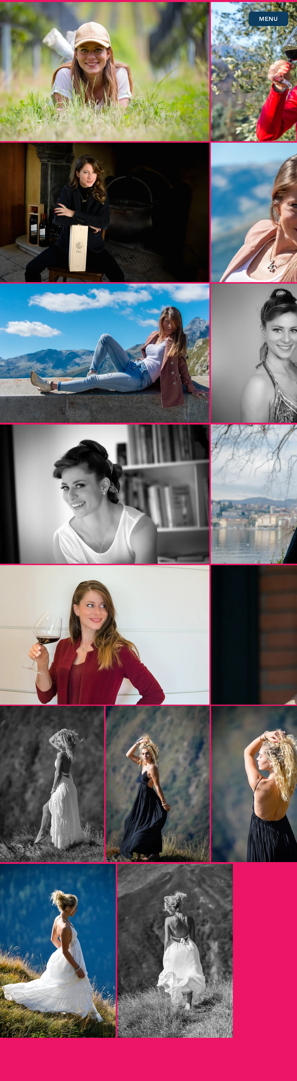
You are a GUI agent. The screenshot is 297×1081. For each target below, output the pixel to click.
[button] (268, 19)
